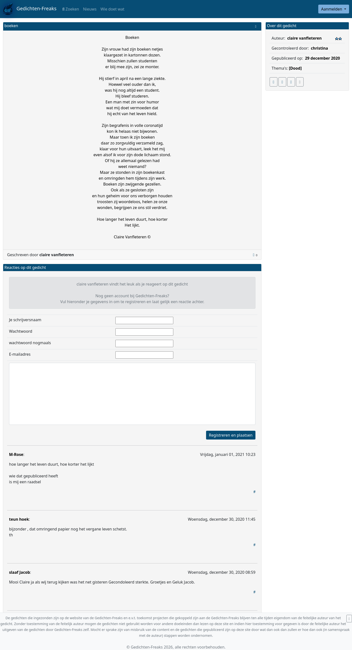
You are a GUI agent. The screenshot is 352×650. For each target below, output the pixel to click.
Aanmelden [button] (332, 9)
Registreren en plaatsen (231, 435)
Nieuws (89, 9)
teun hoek (19, 519)
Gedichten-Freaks (29, 9)
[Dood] (295, 68)
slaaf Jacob (19, 572)
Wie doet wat (112, 9)
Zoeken (70, 9)
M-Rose (16, 454)
